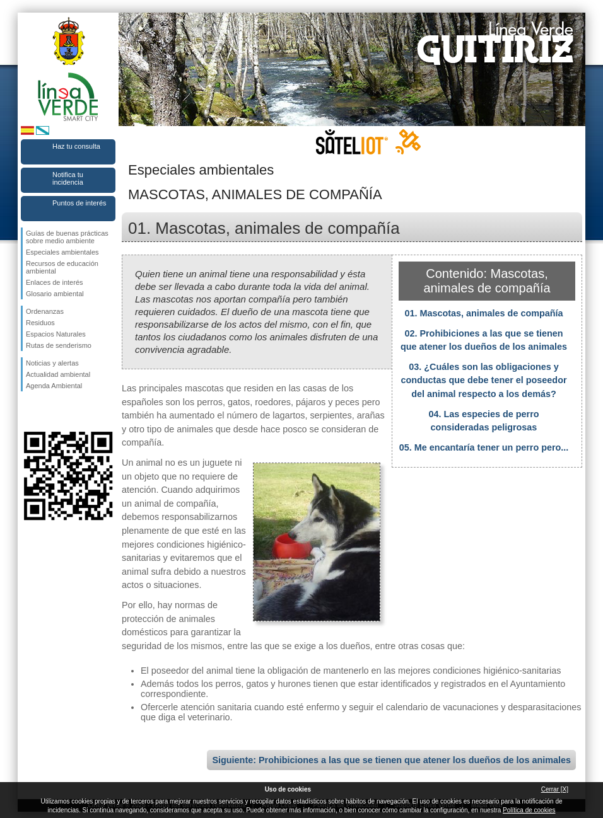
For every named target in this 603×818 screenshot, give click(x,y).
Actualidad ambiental (58, 374)
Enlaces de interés (54, 282)
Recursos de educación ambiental (62, 267)
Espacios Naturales (56, 334)
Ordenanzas (45, 311)
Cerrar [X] (554, 789)
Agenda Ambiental (54, 385)
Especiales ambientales (62, 252)
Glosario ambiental (55, 293)
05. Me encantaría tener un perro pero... (484, 447)
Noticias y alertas (52, 363)
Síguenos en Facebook (28, 411)
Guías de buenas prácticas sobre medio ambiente (67, 237)
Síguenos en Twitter (49, 411)
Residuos (40, 322)
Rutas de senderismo (58, 345)
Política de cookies (529, 810)
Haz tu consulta (76, 146)
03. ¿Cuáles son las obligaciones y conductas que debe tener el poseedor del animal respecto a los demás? (483, 380)
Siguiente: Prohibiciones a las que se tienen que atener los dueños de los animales (391, 760)
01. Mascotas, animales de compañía (483, 313)
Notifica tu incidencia (67, 178)
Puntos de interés (79, 203)
